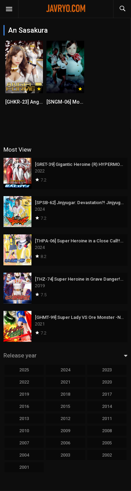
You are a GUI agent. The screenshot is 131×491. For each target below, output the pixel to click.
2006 (65, 442)
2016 (24, 406)
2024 (65, 369)
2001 (24, 467)
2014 (107, 406)
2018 (65, 394)
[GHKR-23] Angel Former (33, 102)
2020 (107, 382)
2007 (24, 442)
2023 (107, 369)
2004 (24, 455)
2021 (65, 382)
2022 (24, 382)
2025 (24, 369)
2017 (107, 394)
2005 (107, 442)
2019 (24, 394)
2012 (65, 418)
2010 (24, 430)
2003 (65, 455)
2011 (107, 418)
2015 (65, 406)
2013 (24, 418)
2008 (107, 430)
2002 (107, 455)
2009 (65, 430)
